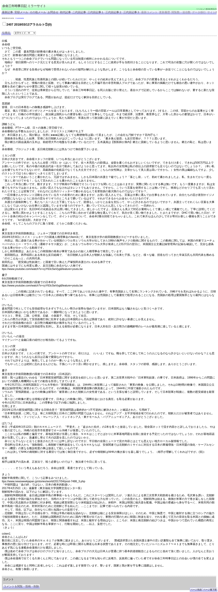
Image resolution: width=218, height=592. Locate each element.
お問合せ (53, 12)
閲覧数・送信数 (181, 12)
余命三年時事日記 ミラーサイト (24, 6)
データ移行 (199, 12)
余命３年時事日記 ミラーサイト (36, 575)
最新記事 (7, 12)
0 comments (19, 18)
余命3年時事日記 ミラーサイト (59, 575)
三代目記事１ (96, 12)
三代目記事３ (131, 12)
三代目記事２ (113, 12)
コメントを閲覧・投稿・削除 (21, 586)
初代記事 (65, 12)
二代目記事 (79, 12)
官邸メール (21, 12)
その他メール (38, 12)
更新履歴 (164, 12)
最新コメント (149, 12)
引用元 (6, 32)
